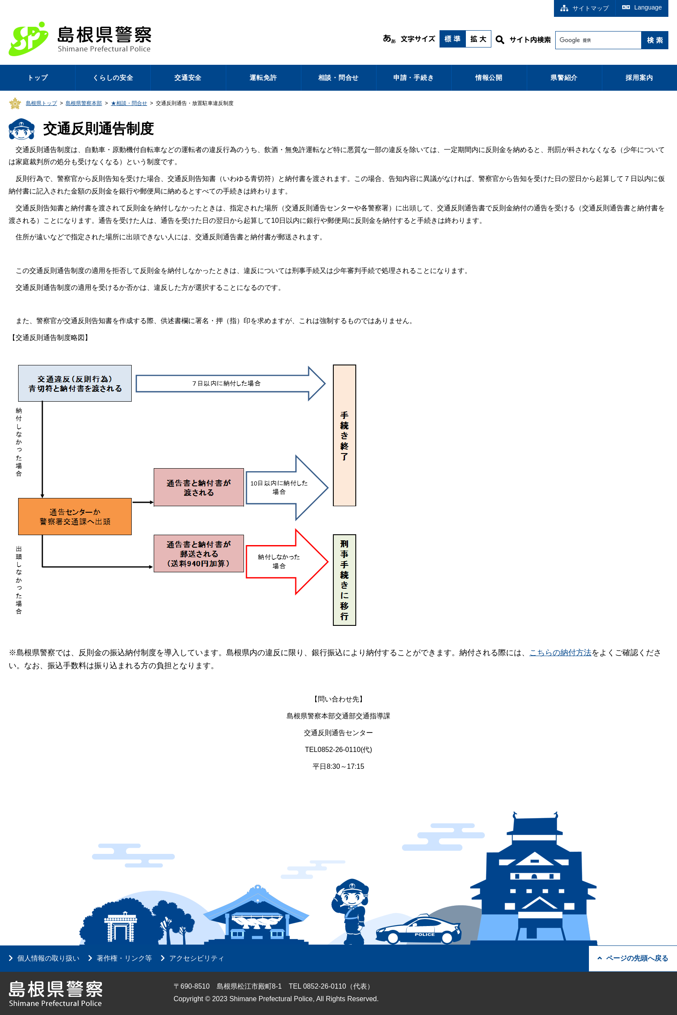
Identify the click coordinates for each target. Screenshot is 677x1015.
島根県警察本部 (84, 103)
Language (642, 7)
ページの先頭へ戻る (633, 958)
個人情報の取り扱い (48, 958)
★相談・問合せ (129, 103)
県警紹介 (564, 77)
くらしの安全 (112, 77)
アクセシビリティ (197, 958)
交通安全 (188, 77)
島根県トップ (41, 103)
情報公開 (489, 77)
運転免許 (263, 77)
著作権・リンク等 (124, 958)
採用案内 (639, 77)
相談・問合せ (338, 77)
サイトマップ (584, 8)
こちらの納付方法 (560, 652)
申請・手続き (413, 77)
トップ (37, 77)
